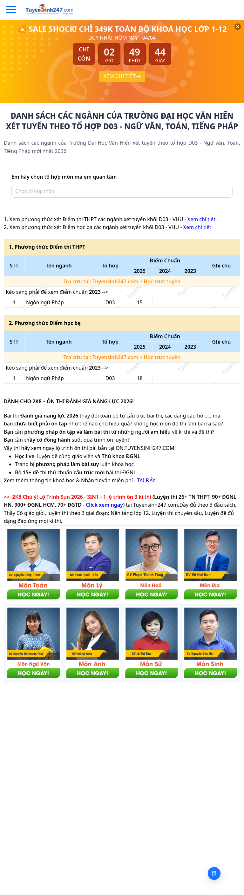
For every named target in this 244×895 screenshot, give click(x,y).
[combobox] (120, 191)
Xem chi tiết (201, 219)
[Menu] (11, 9)
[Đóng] (231, 33)
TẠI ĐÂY (146, 480)
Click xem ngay (104, 504)
